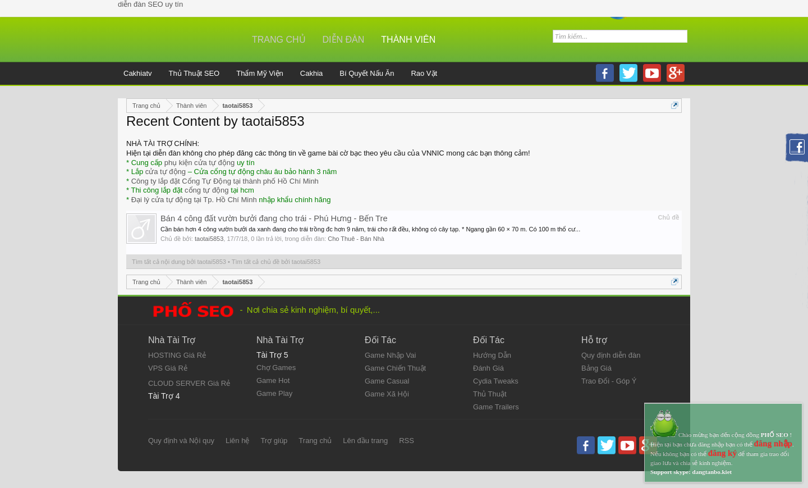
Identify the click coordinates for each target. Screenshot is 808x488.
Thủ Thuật (490, 394)
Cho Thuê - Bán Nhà (356, 238)
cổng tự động (207, 190)
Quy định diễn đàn (610, 355)
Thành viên (408, 39)
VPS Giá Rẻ (167, 368)
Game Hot (273, 380)
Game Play (274, 393)
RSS (406, 440)
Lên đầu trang (365, 440)
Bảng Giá (596, 368)
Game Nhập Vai (390, 355)
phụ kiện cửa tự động (199, 162)
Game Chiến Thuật (395, 368)
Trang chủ (279, 39)
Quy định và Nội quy (181, 440)
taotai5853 (209, 238)
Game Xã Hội (387, 394)
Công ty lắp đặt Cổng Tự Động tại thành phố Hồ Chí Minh (225, 181)
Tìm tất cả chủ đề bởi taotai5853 (276, 261)
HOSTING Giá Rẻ (177, 355)
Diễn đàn (344, 39)
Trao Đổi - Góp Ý (609, 381)
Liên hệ (237, 440)
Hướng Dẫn (492, 355)
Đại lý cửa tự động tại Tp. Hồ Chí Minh (194, 199)
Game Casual (387, 381)
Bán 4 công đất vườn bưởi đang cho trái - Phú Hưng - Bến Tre (274, 218)
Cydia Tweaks (495, 381)
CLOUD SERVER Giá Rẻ (189, 383)
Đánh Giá (488, 368)
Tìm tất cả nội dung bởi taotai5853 (179, 261)
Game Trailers (496, 407)
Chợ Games (276, 367)
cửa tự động (165, 171)
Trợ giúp (273, 440)
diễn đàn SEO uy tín (150, 4)
